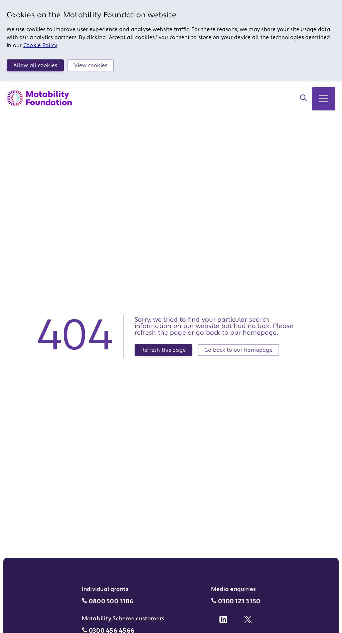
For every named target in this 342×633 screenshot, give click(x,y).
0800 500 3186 (111, 601)
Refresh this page (163, 350)
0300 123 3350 (239, 601)
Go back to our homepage (238, 350)
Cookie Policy (40, 45)
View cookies (90, 65)
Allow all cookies (35, 65)
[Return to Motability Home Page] (39, 98)
